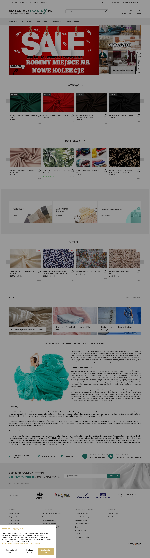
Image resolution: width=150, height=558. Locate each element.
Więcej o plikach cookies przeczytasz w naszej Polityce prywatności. (22, 543)
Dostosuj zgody (29, 551)
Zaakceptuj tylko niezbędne (12, 551)
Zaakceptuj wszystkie (45, 551)
